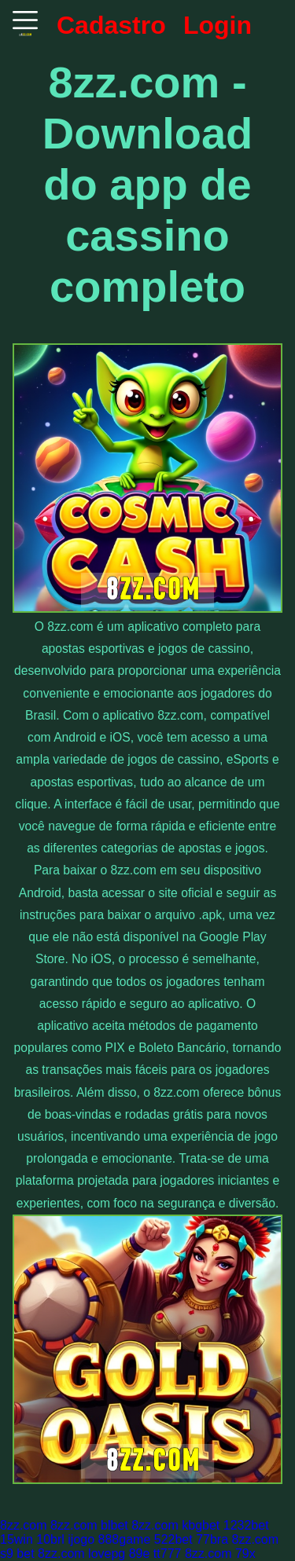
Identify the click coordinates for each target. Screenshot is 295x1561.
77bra (212, 1539)
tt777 (167, 1553)
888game (124, 1539)
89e (139, 1553)
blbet (114, 1525)
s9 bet (17, 1553)
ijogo (81, 1539)
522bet (173, 1539)
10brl (50, 1539)
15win (16, 1539)
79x (245, 1553)
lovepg (106, 1553)
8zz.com (23, 1525)
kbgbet (200, 1525)
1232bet (246, 1525)
